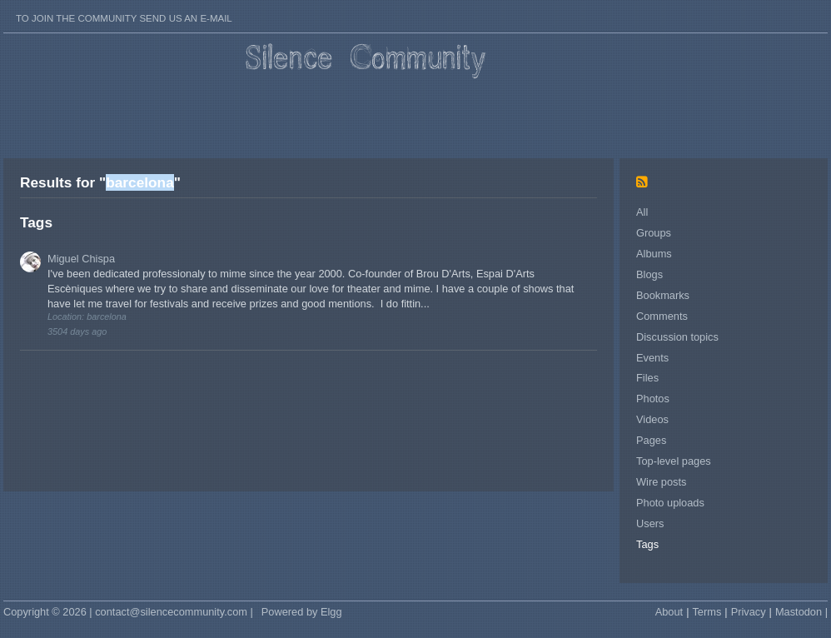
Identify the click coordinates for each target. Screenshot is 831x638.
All (642, 212)
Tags (647, 544)
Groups (653, 233)
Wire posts (661, 482)
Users (650, 523)
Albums (654, 253)
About (669, 612)
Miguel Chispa (81, 258)
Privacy (748, 612)
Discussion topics (677, 337)
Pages (651, 440)
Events (652, 357)
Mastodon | (801, 612)
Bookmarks (662, 295)
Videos (652, 419)
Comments (662, 316)
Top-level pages (673, 461)
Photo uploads (670, 502)
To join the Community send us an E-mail (124, 18)
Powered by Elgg (301, 612)
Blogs (649, 274)
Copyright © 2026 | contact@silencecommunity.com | (128, 612)
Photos (652, 398)
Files (647, 377)
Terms (706, 612)
